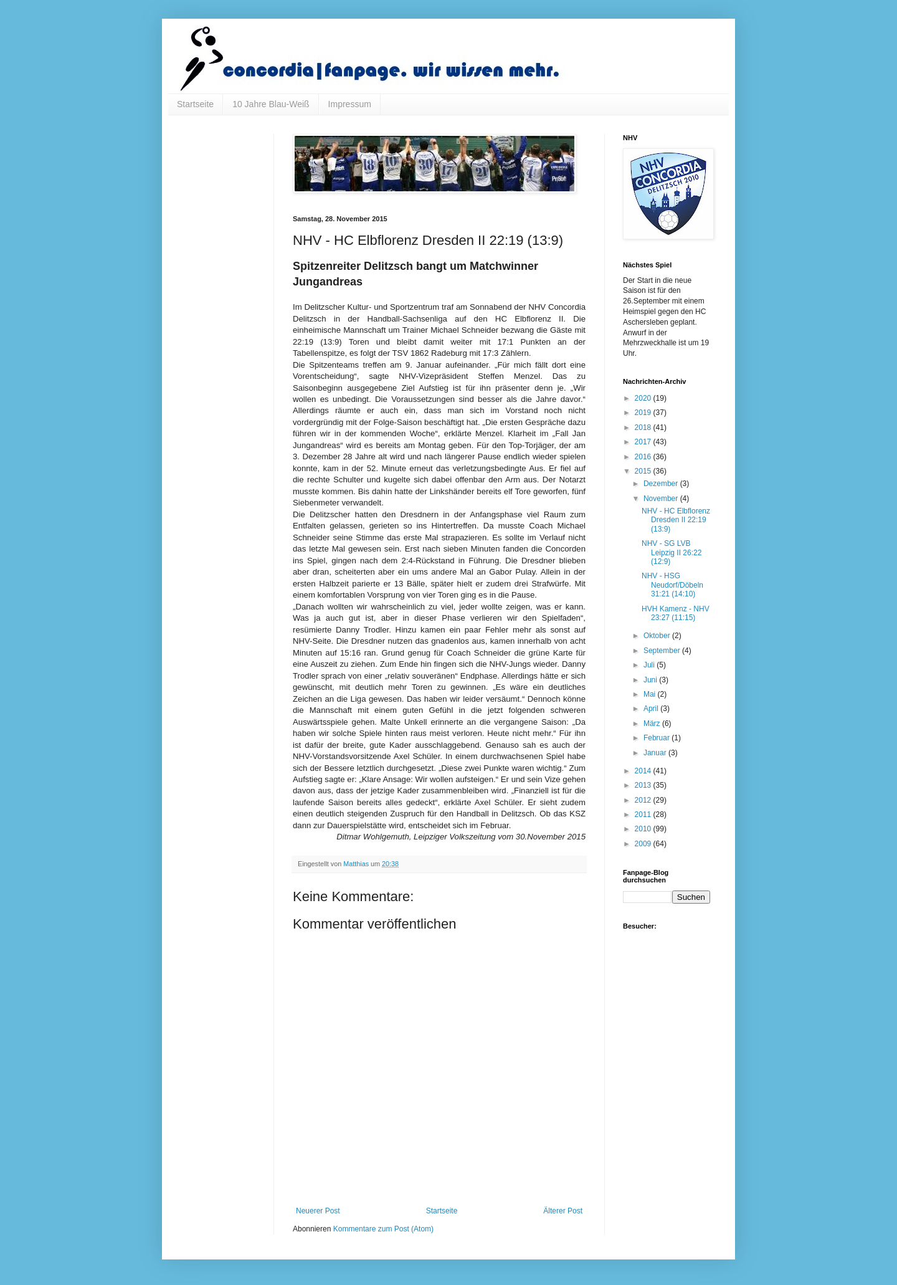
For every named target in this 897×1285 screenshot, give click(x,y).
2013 (644, 785)
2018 (644, 427)
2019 (644, 412)
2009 (644, 843)
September (662, 650)
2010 (644, 828)
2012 (644, 800)
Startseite (195, 104)
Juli (650, 665)
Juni (651, 680)
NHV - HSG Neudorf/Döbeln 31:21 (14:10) (672, 584)
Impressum (349, 104)
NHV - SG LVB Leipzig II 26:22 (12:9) (671, 552)
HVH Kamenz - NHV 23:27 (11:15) (676, 613)
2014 (644, 771)
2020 (644, 398)
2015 (644, 471)
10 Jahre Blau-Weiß (270, 104)
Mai (650, 694)
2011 (644, 814)
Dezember (661, 483)
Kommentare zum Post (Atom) (383, 1229)
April (651, 708)
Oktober (657, 635)
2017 (644, 441)
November (661, 498)
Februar (657, 737)
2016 (644, 456)
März (652, 723)
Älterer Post (562, 1210)
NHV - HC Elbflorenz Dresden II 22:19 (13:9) (676, 520)
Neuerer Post (318, 1210)
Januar (655, 752)
